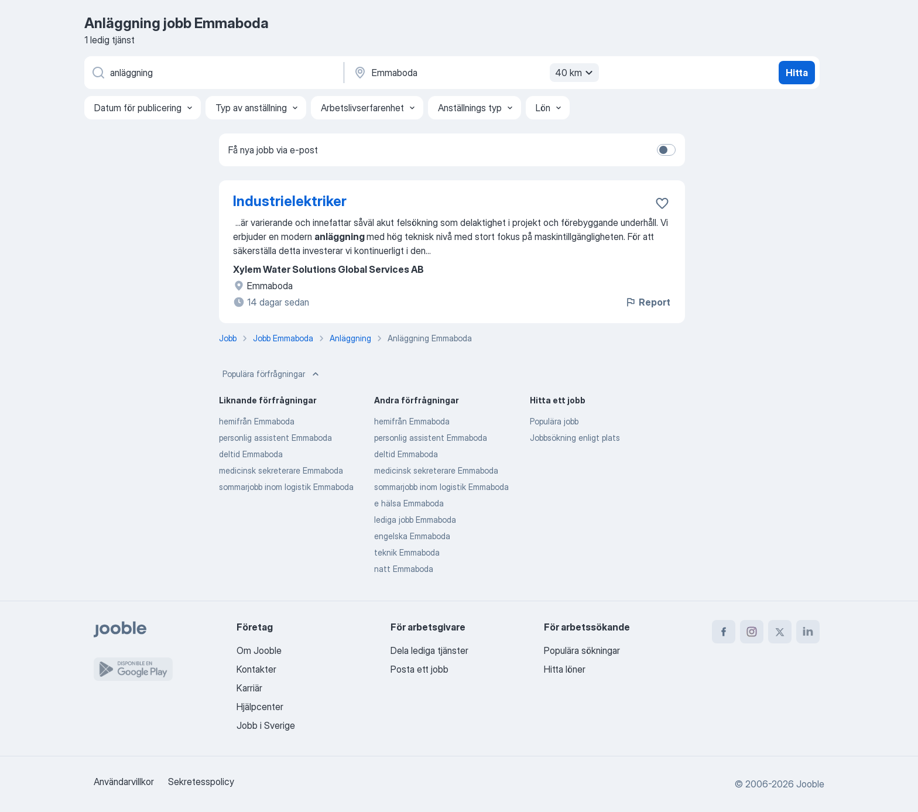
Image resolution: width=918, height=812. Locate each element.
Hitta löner (564, 669)
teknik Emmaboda (407, 552)
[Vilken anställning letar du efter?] (213, 72)
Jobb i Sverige (266, 725)
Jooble (810, 784)
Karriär (249, 688)
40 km (575, 73)
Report (647, 302)
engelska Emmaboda (412, 536)
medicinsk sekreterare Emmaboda (281, 470)
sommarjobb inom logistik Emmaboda (286, 487)
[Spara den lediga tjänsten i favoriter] (662, 203)
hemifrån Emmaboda (256, 421)
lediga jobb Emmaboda (415, 520)
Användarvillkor (124, 781)
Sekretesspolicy (201, 781)
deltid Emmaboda (251, 454)
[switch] (666, 150)
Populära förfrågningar (271, 374)
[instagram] (751, 631)
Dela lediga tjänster (429, 650)
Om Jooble (259, 650)
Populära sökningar (582, 650)
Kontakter (256, 669)
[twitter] (780, 631)
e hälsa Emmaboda (409, 503)
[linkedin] (808, 631)
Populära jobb (554, 421)
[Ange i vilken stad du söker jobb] (475, 72)
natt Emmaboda (403, 569)
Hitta (797, 72)
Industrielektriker (290, 201)
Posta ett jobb (419, 669)
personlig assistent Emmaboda (275, 438)
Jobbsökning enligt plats (575, 438)
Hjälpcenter (260, 706)
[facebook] (723, 631)
